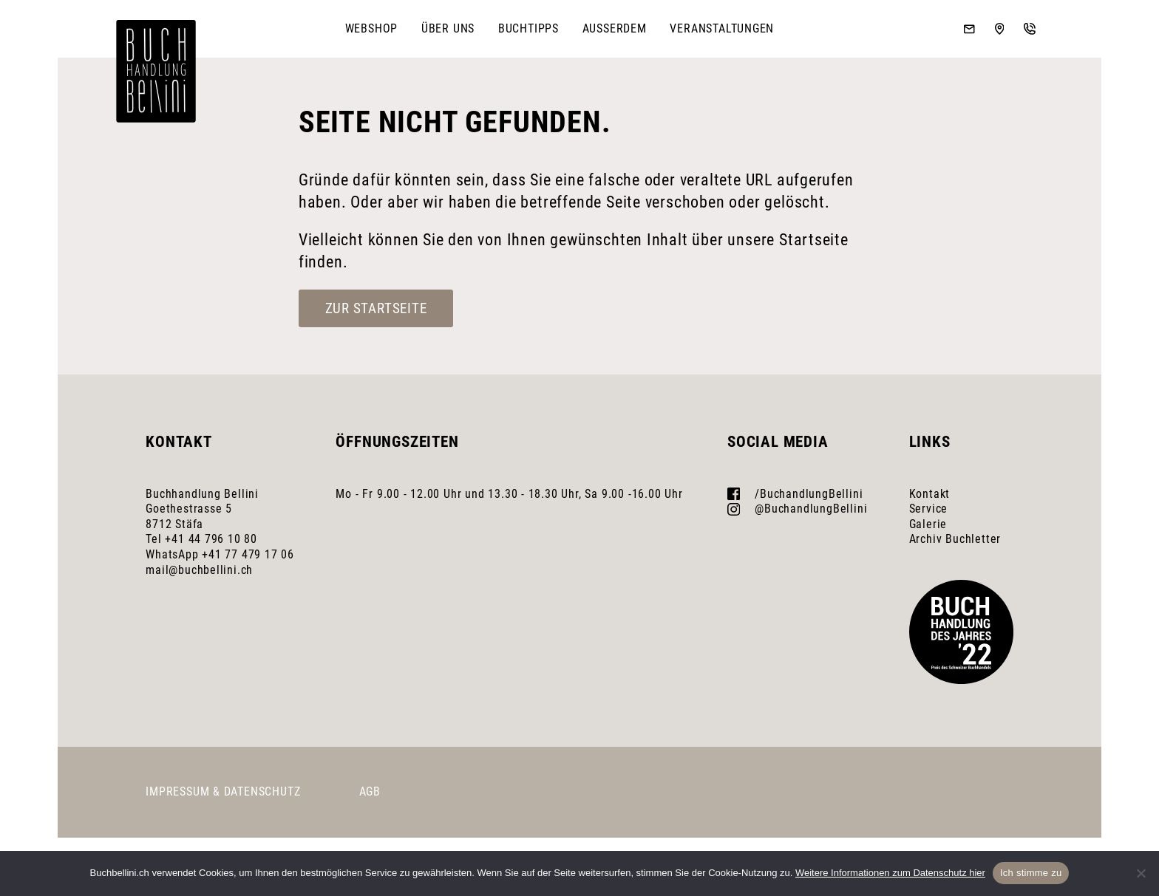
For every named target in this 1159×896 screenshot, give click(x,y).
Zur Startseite (376, 308)
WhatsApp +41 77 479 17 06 (220, 554)
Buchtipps (528, 28)
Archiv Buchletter (955, 539)
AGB (370, 791)
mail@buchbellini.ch (199, 570)
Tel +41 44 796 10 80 (201, 539)
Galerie (928, 524)
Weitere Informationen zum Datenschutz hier (890, 872)
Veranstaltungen (722, 28)
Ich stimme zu (1030, 872)
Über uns (448, 28)
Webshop (371, 28)
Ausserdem (614, 28)
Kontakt (930, 494)
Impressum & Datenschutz (223, 791)
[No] (1140, 873)
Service (928, 509)
